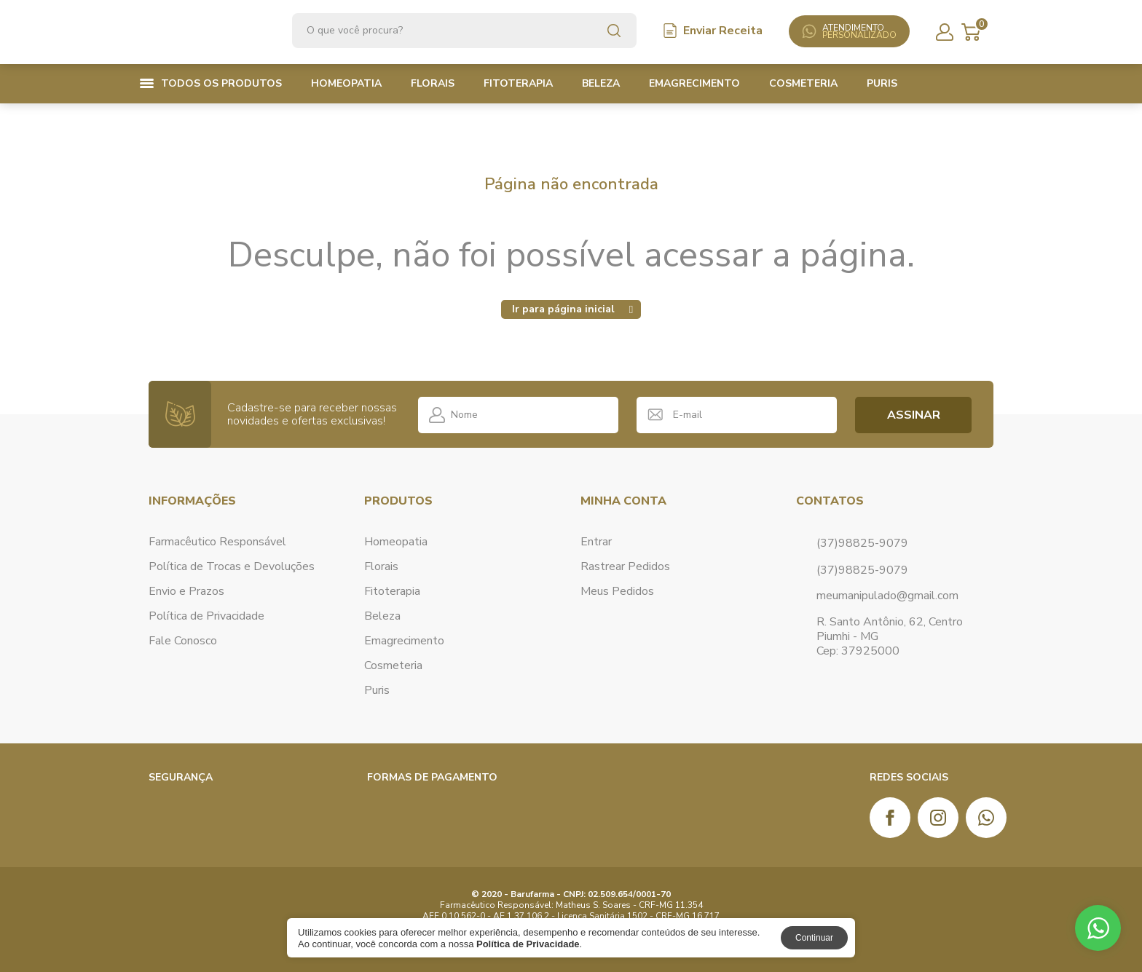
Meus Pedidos (617, 590)
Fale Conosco (183, 640)
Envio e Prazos (186, 590)
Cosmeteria (803, 83)
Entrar (596, 541)
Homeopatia (346, 83)
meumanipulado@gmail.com (887, 595)
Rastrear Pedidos (625, 566)
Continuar (814, 938)
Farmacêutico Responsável (217, 541)
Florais (432, 83)
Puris (882, 83)
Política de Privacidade (206, 615)
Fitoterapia (518, 83)
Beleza (601, 83)
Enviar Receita (713, 30)
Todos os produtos (211, 83)
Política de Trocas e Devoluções (232, 566)
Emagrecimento (694, 83)
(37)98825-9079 (862, 569)
